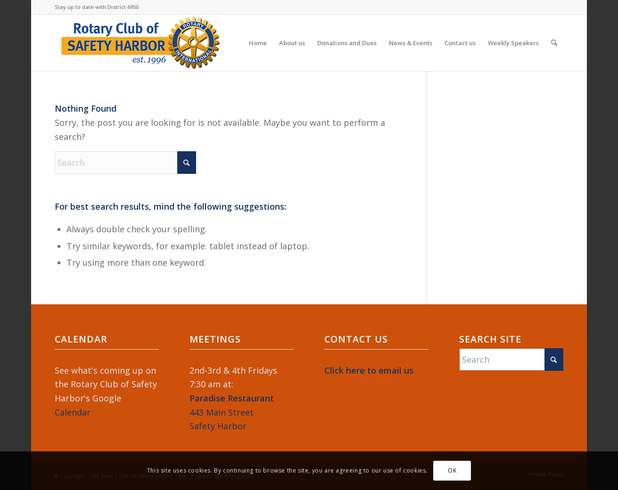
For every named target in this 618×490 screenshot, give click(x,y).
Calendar (73, 412)
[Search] (554, 43)
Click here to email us (368, 370)
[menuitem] (258, 43)
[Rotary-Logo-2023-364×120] (140, 43)
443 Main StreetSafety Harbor (232, 412)
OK (452, 470)
